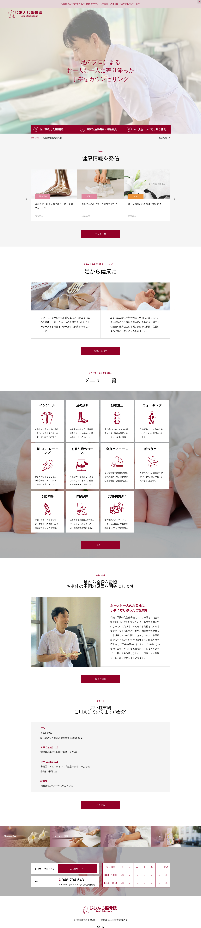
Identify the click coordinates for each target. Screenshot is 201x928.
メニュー (132, 14)
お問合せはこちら (78, 868)
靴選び (135, 196)
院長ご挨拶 (100, 679)
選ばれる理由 (117, 14)
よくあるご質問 (163, 14)
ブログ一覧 (146, 14)
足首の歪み (42, 196)
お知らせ (163, 138)
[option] (100, 71)
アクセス (192, 14)
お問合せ (179, 14)
